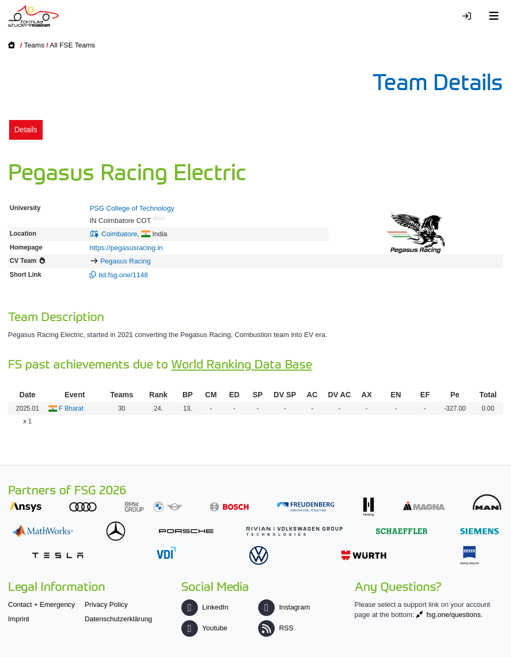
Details (25, 129)
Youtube (204, 628)
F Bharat (71, 408)
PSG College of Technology (132, 208)
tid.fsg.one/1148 (123, 275)
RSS (275, 628)
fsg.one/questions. (454, 615)
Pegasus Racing (125, 261)
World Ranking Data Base (241, 363)
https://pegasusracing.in (126, 248)
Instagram (284, 607)
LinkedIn (204, 607)
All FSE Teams (72, 45)
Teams (34, 45)
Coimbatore (119, 234)
